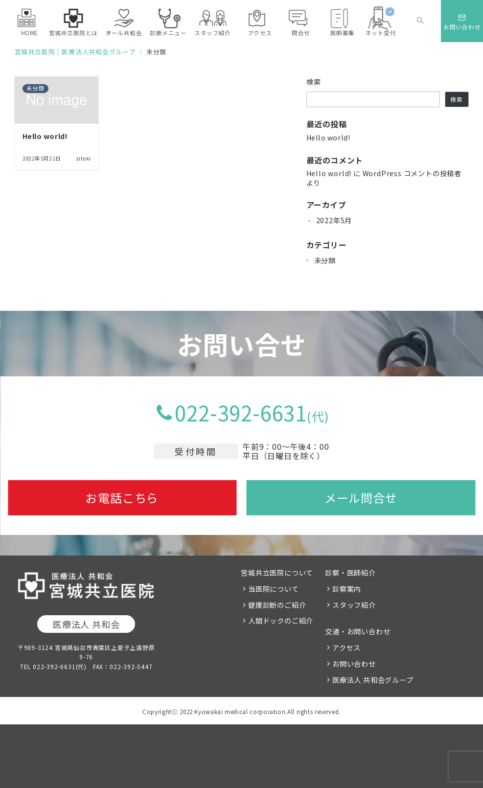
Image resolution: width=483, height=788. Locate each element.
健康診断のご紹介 (277, 605)
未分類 (325, 260)
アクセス (346, 647)
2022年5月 (334, 220)
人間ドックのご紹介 (280, 621)
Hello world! (328, 137)
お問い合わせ (354, 664)
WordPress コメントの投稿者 (412, 173)
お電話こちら (122, 497)
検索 (314, 82)
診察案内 (346, 589)
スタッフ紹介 (354, 605)
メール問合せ (360, 497)
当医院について (273, 589)
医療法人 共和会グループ (373, 680)
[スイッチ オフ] (420, 21)
